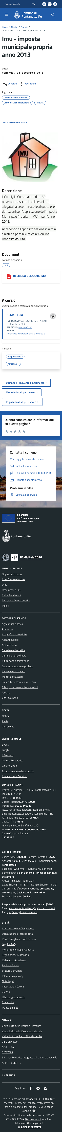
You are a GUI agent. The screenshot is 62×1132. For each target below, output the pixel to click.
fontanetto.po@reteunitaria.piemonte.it (26, 333)
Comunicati (8, 726)
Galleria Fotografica (12, 760)
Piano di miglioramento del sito (19, 939)
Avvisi (5, 721)
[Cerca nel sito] (53, 15)
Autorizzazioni (9, 645)
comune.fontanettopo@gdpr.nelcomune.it (32, 908)
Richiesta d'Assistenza (14, 960)
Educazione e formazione (15, 661)
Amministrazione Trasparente (18, 928)
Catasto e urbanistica (13, 650)
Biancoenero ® (33, 1119)
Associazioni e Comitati (14, 776)
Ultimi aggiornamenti (13, 997)
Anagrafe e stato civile (14, 634)
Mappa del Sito (10, 1008)
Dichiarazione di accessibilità (17, 934)
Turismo (6, 692)
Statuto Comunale (12, 971)
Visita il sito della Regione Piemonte (21, 1026)
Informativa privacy (12, 976)
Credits (6, 992)
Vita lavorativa (10, 698)
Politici (5, 606)
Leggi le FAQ (9, 944)
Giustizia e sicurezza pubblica (17, 666)
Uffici (4, 585)
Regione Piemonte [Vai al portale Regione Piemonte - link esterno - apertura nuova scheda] (12, 3)
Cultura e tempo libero (14, 655)
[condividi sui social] (10, 83)
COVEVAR (7, 1052)
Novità (14, 27)
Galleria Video (9, 766)
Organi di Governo (12, 574)
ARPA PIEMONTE (11, 1063)
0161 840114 (25, 327)
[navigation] (7, 14)
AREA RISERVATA (29, 1127)
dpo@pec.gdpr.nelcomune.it (22, 912)
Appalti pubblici (10, 640)
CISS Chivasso (10, 1042)
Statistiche (8, 1002)
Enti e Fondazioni (11, 595)
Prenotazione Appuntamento (18, 950)
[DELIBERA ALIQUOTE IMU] (8, 276)
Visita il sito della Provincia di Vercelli (22, 1031)
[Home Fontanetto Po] (29, 15)
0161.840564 (14, 798)
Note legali (8, 981)
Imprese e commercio (13, 671)
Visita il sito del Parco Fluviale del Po (22, 1036)
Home (5, 27)
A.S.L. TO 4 (8, 1047)
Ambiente (7, 629)
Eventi (5, 745)
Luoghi (5, 750)
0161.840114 (13, 794)
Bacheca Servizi (10, 965)
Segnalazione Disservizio (15, 955)
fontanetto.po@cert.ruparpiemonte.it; (29, 810)
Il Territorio (7, 755)
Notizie (24, 27)
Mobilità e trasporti (12, 677)
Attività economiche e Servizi (18, 771)
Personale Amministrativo (16, 600)
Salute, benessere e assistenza (19, 682)
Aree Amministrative (13, 579)
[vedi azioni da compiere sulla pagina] (27, 83)
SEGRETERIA (15, 315)
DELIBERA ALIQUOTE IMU (29, 276)
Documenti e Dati (11, 590)
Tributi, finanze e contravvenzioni (20, 687)
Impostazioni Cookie (13, 986)
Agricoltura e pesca (12, 624)
